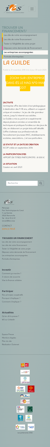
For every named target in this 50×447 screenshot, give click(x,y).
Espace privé (8, 229)
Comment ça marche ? (11, 273)
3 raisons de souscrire (11, 277)
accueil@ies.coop (8, 221)
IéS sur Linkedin (8, 320)
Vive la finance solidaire (12, 280)
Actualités (8, 312)
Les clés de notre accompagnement (20, 35)
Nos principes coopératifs (12, 295)
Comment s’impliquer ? (11, 302)
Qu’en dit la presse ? (10, 316)
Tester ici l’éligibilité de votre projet (19, 44)
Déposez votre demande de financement (23, 48)
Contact (7, 226)
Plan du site (7, 341)
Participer (7, 291)
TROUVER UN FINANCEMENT (13, 29)
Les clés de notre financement (17, 39)
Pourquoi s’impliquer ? (11, 298)
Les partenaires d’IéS (25, 433)
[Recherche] (22, 183)
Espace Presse (8, 334)
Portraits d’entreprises (13, 57)
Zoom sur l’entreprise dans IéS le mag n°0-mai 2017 (25, 83)
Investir (6, 270)
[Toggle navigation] (32, 9)
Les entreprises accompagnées (18, 52)
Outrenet (15, 344)
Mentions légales (9, 338)
